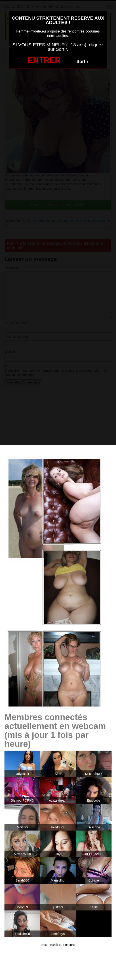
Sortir (82, 61)
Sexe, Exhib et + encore (58, 945)
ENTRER (44, 60)
